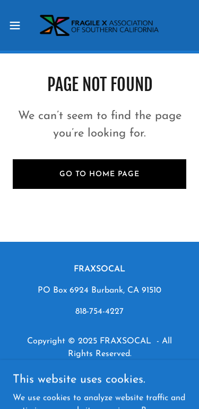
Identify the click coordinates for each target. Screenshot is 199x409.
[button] (18, 25)
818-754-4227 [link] (99, 311)
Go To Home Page (99, 174)
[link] (99, 25)
